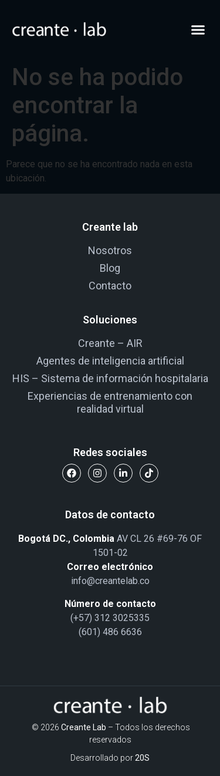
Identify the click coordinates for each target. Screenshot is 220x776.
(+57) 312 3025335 (110, 617)
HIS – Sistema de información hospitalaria (110, 378)
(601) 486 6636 (110, 631)
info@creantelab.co (110, 580)
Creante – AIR (110, 343)
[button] (198, 29)
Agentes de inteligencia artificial (110, 361)
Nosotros (110, 250)
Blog (110, 268)
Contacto (110, 285)
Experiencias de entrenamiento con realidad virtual (110, 402)
